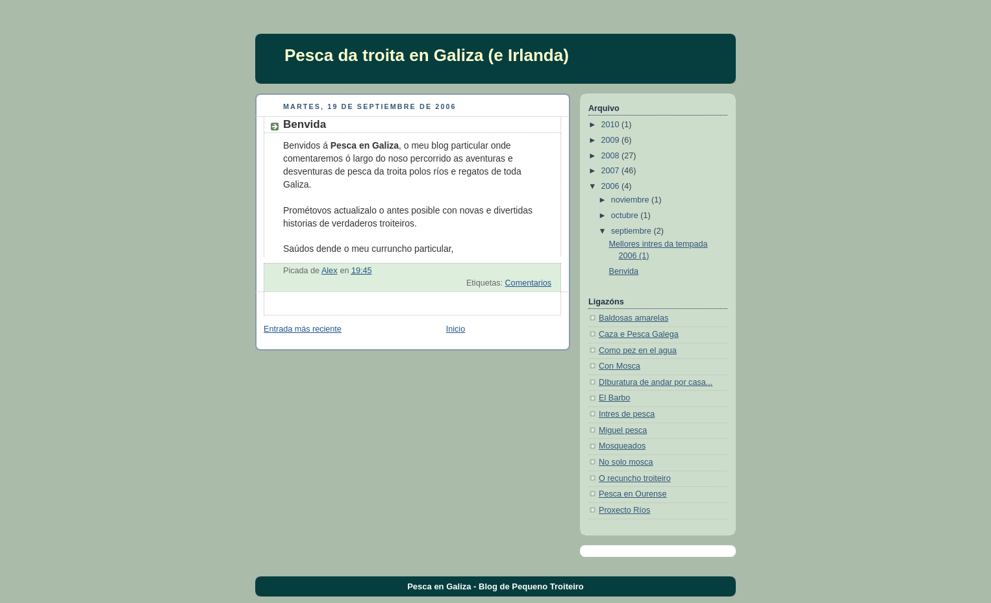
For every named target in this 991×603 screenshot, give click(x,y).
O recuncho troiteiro (635, 478)
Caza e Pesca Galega (639, 334)
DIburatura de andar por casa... (655, 382)
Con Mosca (619, 366)
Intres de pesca (627, 414)
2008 (611, 155)
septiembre (632, 231)
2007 (611, 170)
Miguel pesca (623, 430)
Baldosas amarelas (633, 318)
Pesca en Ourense (632, 493)
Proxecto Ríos (624, 510)
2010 (611, 124)
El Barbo (614, 397)
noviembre (631, 199)
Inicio (455, 329)
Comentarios (528, 283)
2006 (611, 186)
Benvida (624, 271)
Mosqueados (622, 445)
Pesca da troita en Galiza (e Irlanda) (426, 55)
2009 (611, 140)
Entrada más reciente (303, 329)
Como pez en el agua (638, 350)
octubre (626, 215)
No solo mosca (626, 462)
